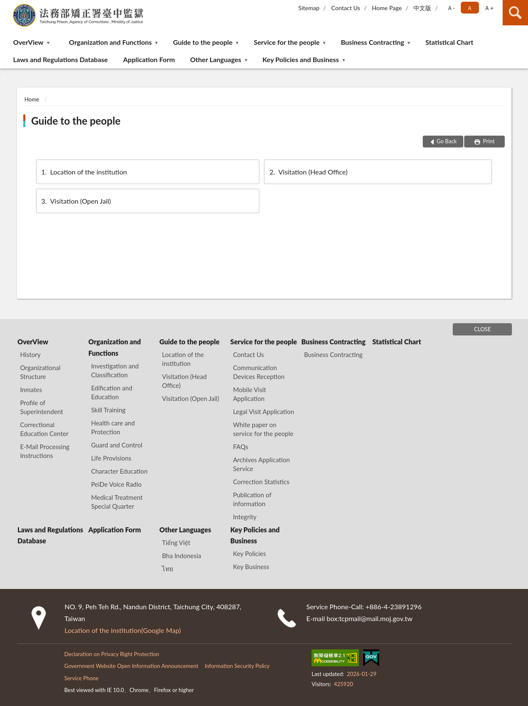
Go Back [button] (447, 141)
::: (7, 6)
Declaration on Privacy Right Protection (111, 654)
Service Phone (81, 678)
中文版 (422, 7)
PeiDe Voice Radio (116, 484)
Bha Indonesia (181, 555)
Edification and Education (111, 392)
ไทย (167, 568)
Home (32, 99)
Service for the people (287, 42)
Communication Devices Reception (259, 372)
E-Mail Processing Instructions (45, 451)
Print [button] (488, 141)
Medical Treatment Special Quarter (116, 501)
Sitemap (309, 7)
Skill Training (108, 410)
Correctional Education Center (44, 429)
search (515, 12)
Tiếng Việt (176, 542)
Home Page (387, 7)
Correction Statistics (261, 481)
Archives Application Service (261, 464)
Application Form (149, 59)
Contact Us (345, 7)
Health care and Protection (112, 427)
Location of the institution (83, 172)
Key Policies (249, 553)
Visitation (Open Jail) (75, 201)
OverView (28, 42)
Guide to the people (203, 42)
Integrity (245, 517)
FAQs (240, 446)
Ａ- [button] (451, 7)
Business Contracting (372, 42)
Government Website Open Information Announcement (131, 665)
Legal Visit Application (263, 411)
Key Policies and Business (301, 59)
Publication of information (252, 499)
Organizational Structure (40, 372)
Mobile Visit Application (249, 394)
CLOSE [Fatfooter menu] (482, 329)
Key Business (251, 566)
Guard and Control (116, 445)
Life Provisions (111, 458)
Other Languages (215, 59)
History (30, 354)
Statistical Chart (449, 42)
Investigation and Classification (115, 370)
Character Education (119, 471)
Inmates (31, 389)
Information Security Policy (237, 665)
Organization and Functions (110, 42)
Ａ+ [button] (488, 7)
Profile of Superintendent (41, 407)
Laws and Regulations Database (60, 59)
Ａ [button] (470, 7)
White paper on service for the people (263, 429)
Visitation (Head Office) (307, 172)
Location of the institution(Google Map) (123, 630)
